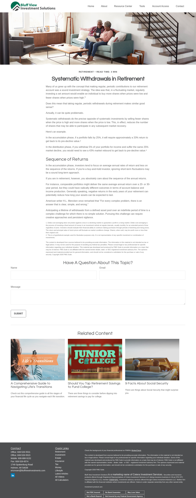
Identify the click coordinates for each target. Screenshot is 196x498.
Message (15, 287)
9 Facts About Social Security (146, 383)
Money (58, 467)
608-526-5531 (23, 452)
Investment (60, 455)
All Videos (59, 477)
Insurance (59, 461)
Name (14, 267)
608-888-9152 (24, 458)
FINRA (111, 480)
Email (102, 267)
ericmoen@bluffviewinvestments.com (28, 470)
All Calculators (61, 480)
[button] (91, 6)
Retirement (60, 452)
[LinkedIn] (13, 475)
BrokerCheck (136, 450)
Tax (56, 464)
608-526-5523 (23, 455)
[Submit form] (18, 313)
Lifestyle (59, 470)
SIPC (116, 480)
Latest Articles (61, 473)
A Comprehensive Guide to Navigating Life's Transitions (31, 385)
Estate (58, 458)
